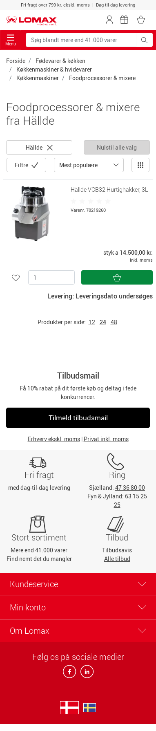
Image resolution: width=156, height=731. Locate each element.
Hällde (39, 147)
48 (114, 322)
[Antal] (51, 277)
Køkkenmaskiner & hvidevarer (54, 69)
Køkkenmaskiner (37, 78)
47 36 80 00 (130, 487)
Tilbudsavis (117, 550)
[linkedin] (85, 674)
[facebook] (70, 674)
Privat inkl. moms (106, 439)
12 (92, 322)
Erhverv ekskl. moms (54, 439)
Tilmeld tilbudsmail (78, 417)
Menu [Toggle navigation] (10, 40)
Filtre (22, 165)
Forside (15, 61)
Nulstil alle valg (117, 147)
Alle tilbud (117, 559)
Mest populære (78, 165)
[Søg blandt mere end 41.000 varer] (81, 40)
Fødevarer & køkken (60, 61)
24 (103, 322)
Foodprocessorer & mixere (102, 78)
